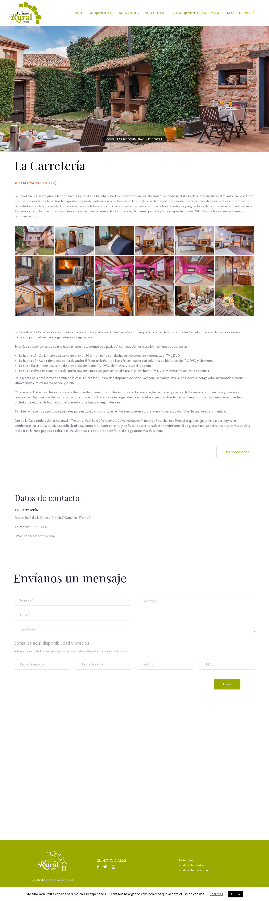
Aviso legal (186, 860)
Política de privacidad (194, 870)
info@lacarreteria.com (39, 536)
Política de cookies (192, 865)
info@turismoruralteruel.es (54, 880)
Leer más (216, 894)
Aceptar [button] (236, 894)
